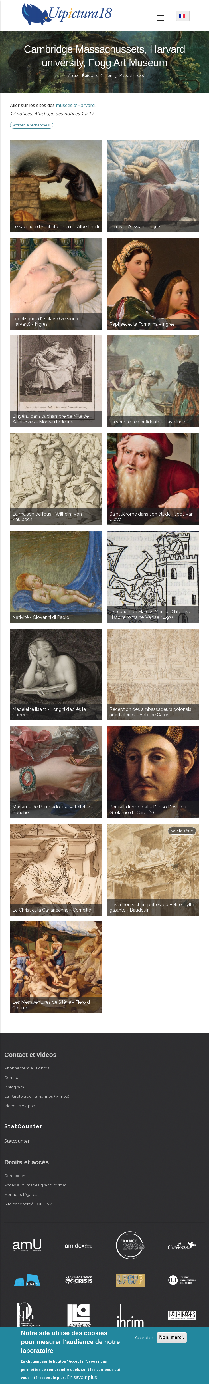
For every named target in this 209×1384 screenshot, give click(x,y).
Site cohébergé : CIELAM (28, 1204)
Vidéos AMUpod (19, 1105)
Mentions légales (20, 1194)
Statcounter (17, 1141)
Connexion (14, 1175)
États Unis (90, 75)
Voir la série (182, 831)
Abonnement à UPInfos (26, 1068)
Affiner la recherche (31, 125)
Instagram (14, 1087)
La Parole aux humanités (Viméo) (37, 1096)
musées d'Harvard (75, 105)
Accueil (74, 75)
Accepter (144, 1337)
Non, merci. (171, 1337)
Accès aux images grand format (35, 1185)
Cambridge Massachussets (122, 75)
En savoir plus (82, 1377)
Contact (12, 1077)
